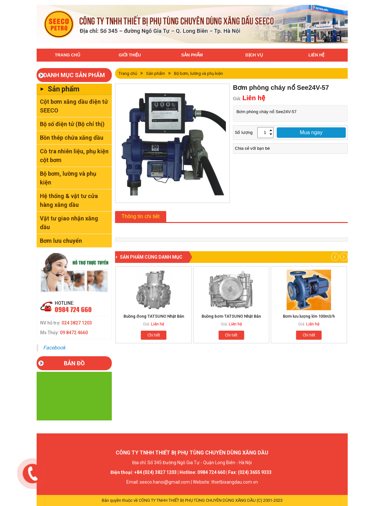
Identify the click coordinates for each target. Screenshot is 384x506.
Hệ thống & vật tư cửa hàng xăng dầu (69, 200)
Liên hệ (316, 55)
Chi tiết (153, 335)
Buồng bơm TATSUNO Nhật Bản (231, 316)
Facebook (54, 348)
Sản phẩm (192, 55)
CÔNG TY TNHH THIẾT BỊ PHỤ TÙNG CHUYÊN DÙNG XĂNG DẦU (197, 500)
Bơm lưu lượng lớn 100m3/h (309, 316)
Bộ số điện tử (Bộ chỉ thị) (72, 124)
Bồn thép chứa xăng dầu (71, 137)
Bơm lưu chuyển (61, 240)
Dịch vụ (254, 55)
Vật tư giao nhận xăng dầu (69, 222)
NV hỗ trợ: (66, 322)
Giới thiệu (130, 55)
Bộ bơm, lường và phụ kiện (68, 178)
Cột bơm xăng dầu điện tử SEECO (74, 106)
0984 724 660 (73, 309)
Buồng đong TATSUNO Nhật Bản (153, 316)
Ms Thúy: (64, 332)
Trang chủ (67, 55)
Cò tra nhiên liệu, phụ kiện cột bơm (74, 155)
